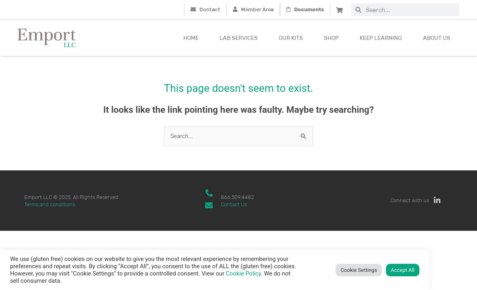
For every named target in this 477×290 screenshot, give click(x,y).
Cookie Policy (243, 273)
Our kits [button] (291, 37)
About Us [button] (436, 37)
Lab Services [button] (239, 37)
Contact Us (234, 204)
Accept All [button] (403, 270)
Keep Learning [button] (381, 37)
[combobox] (410, 9)
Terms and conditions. (50, 204)
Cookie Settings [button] (358, 270)
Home (191, 37)
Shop (331, 37)
